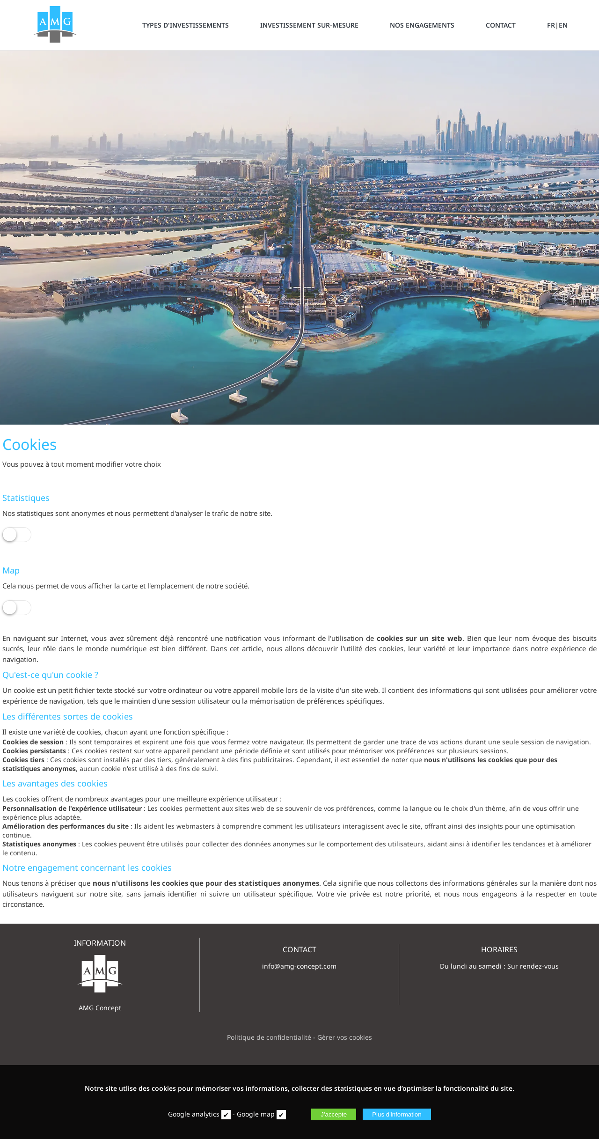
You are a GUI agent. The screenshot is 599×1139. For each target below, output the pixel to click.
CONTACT (501, 25)
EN (563, 25)
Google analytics (193, 1114)
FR (551, 25)
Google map (256, 1114)
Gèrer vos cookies (344, 1037)
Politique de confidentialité (269, 1037)
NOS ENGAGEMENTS (422, 25)
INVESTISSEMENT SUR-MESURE (309, 25)
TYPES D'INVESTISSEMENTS (185, 25)
